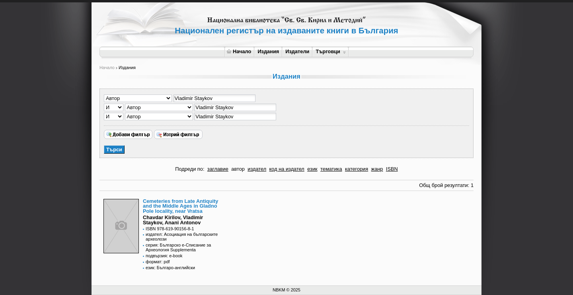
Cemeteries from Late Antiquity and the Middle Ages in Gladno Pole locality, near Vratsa (180, 206)
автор (238, 169)
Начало (239, 51)
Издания (268, 51)
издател (257, 169)
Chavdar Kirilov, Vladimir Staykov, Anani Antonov (173, 220)
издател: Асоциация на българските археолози (182, 236)
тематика (331, 169)
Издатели (297, 51)
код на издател (286, 169)
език (312, 169)
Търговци (330, 51)
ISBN (392, 169)
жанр (377, 169)
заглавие (217, 169)
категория (356, 169)
